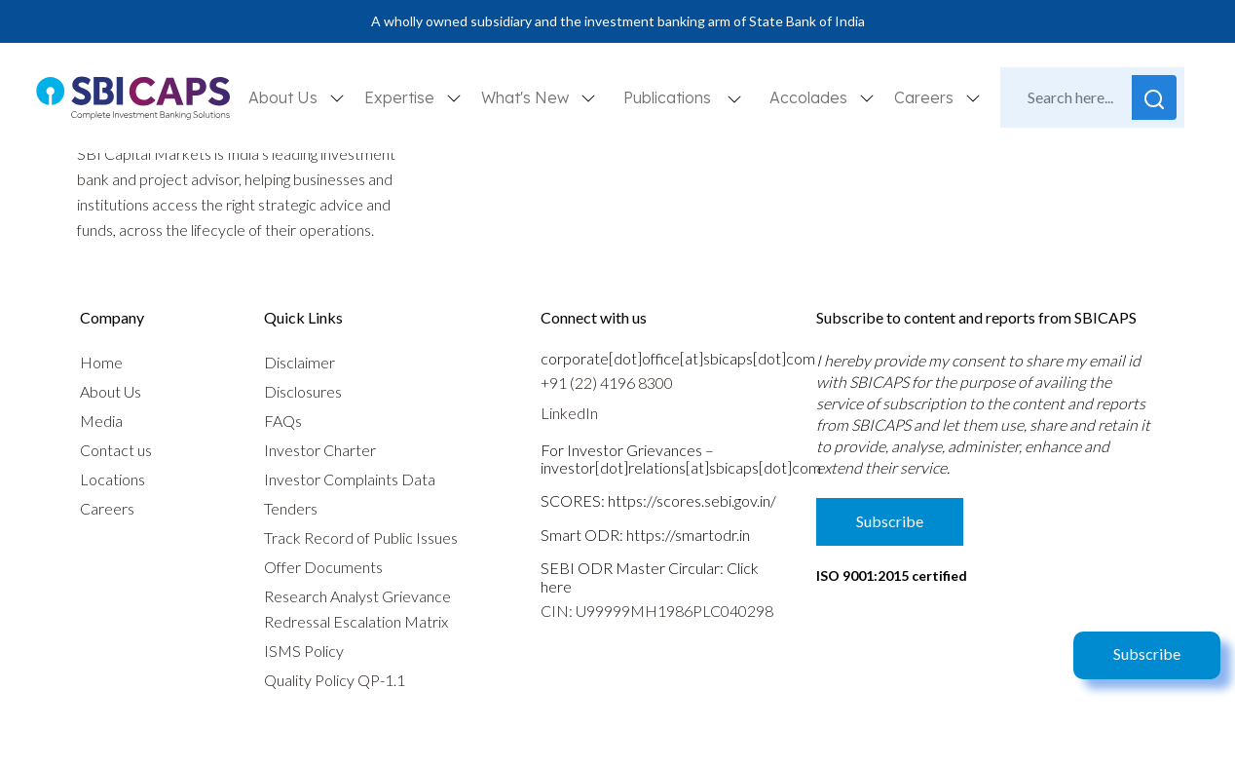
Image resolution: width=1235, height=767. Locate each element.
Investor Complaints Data (349, 479)
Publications (667, 97)
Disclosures (303, 391)
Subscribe (1146, 653)
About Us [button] (284, 97)
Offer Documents (323, 566)
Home (101, 362)
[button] (734, 98)
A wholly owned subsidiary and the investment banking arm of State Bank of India (618, 21)
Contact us (116, 450)
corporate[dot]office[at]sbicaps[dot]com (678, 358)
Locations (112, 479)
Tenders (291, 508)
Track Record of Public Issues (361, 537)
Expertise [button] (401, 97)
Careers (107, 508)
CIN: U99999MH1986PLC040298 (657, 610)
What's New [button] (527, 97)
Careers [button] (925, 97)
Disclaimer (299, 362)
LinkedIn (569, 412)
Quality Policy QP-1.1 (334, 680)
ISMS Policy (304, 650)
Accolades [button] (810, 97)
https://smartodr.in (688, 534)
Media (101, 420)
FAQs (283, 420)
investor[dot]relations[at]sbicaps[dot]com (681, 467)
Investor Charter (320, 450)
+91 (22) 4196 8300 (607, 382)
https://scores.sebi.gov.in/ (692, 500)
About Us (110, 391)
